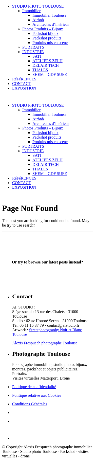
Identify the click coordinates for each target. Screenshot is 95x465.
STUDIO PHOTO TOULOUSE (38, 6)
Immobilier (31, 11)
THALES (40, 70)
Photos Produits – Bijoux (42, 29)
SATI (36, 56)
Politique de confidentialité (34, 387)
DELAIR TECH (45, 65)
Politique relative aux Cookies (36, 395)
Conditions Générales (29, 404)
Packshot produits (46, 38)
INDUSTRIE (33, 52)
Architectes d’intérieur (50, 24)
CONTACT (21, 83)
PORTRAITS (33, 47)
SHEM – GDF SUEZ (49, 74)
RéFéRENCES (24, 79)
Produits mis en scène (50, 42)
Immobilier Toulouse (49, 15)
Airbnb (38, 20)
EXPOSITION (24, 88)
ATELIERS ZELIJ (47, 61)
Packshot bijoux (45, 33)
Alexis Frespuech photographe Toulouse (45, 343)
